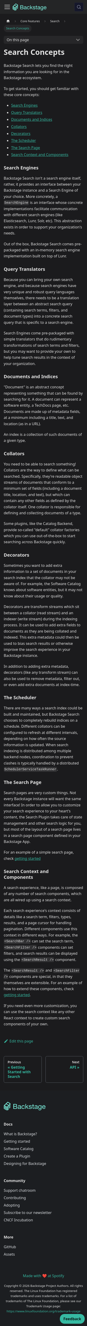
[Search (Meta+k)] (78, 7)
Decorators (20, 133)
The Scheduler (23, 140)
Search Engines (24, 105)
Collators (19, 126)
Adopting (12, 1205)
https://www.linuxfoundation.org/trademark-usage (43, 1311)
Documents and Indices (31, 119)
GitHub (10, 1246)
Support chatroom (20, 1190)
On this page (18, 39)
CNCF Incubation (18, 1220)
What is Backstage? (20, 1133)
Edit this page (18, 1041)
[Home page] (8, 21)
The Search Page (25, 147)
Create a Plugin (17, 1156)
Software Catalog (18, 1148)
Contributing (15, 1197)
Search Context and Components (39, 154)
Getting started (17, 1141)
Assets (9, 1254)
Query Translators (26, 112)
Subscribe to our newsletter (28, 1212)
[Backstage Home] (43, 1106)
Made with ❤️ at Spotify (43, 1275)
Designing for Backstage (25, 1163)
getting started (28, 858)
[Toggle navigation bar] (7, 6)
